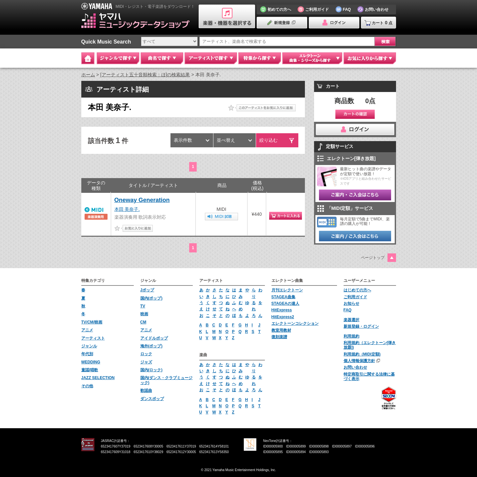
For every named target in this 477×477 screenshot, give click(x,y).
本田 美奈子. (127, 209)
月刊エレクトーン (287, 290)
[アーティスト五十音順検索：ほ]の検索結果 (145, 74)
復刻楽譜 (279, 337)
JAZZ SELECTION (98, 378)
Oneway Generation (142, 200)
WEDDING (90, 362)
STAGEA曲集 (283, 297)
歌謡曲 (146, 390)
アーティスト (93, 338)
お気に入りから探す (370, 58)
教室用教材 (281, 330)
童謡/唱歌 (89, 370)
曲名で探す (162, 58)
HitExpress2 (282, 317)
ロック (146, 354)
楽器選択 (351, 320)
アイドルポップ (154, 338)
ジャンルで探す (118, 58)
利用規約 (351, 336)
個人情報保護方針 (359, 360)
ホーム (88, 74)
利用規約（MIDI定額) (362, 354)
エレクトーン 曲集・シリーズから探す (312, 58)
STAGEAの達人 (285, 303)
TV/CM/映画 (92, 322)
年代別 (87, 354)
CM (143, 322)
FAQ (348, 310)
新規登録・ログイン (361, 326)
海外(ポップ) (151, 346)
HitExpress (281, 310)
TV (142, 306)
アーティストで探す (211, 58)
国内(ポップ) (151, 298)
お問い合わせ (355, 367)
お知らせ (351, 303)
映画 (144, 314)
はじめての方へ (357, 290)
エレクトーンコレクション (295, 323)
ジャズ (146, 362)
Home (87, 58)
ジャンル (89, 346)
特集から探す (259, 58)
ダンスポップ (152, 398)
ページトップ (373, 257)
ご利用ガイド (355, 297)
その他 (87, 386)
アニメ (87, 330)
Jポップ (147, 290)
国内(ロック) (151, 370)
